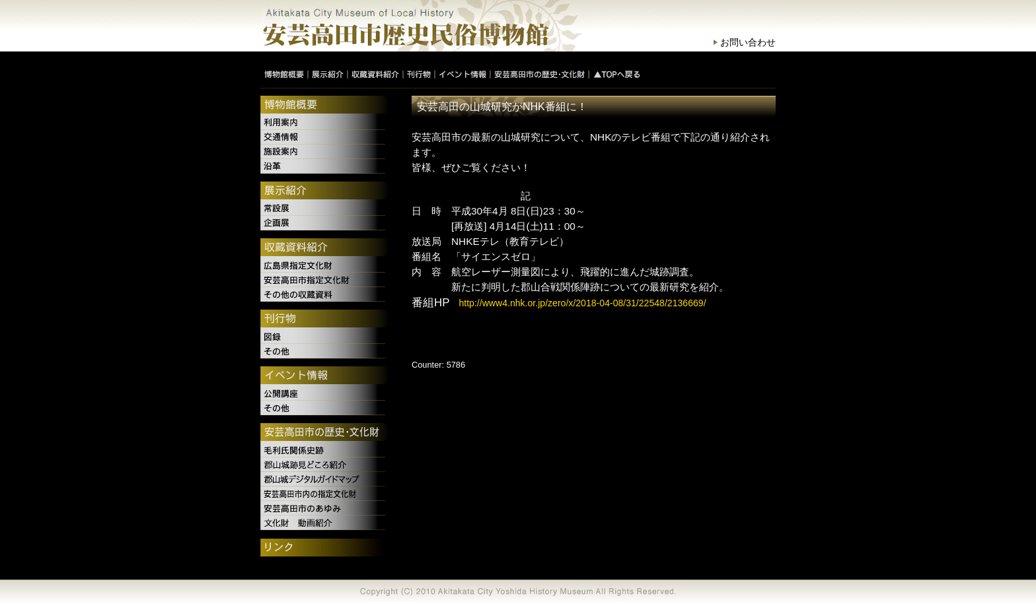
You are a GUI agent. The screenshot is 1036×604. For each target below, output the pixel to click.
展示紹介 (324, 191)
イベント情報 (324, 376)
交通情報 (324, 137)
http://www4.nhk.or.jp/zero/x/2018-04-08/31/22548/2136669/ (582, 303)
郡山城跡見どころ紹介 (324, 464)
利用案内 (324, 123)
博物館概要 (324, 106)
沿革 (324, 166)
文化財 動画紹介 (324, 523)
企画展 (324, 223)
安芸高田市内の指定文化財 (324, 494)
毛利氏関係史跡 (324, 450)
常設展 (324, 208)
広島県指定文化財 (324, 265)
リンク (324, 548)
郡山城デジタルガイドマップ (324, 479)
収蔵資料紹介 (324, 248)
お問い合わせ (748, 42)
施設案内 (324, 152)
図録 (324, 336)
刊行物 (324, 319)
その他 (324, 351)
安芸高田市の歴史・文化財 (324, 433)
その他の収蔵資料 (324, 294)
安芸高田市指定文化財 (324, 280)
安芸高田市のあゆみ (324, 508)
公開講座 (324, 393)
